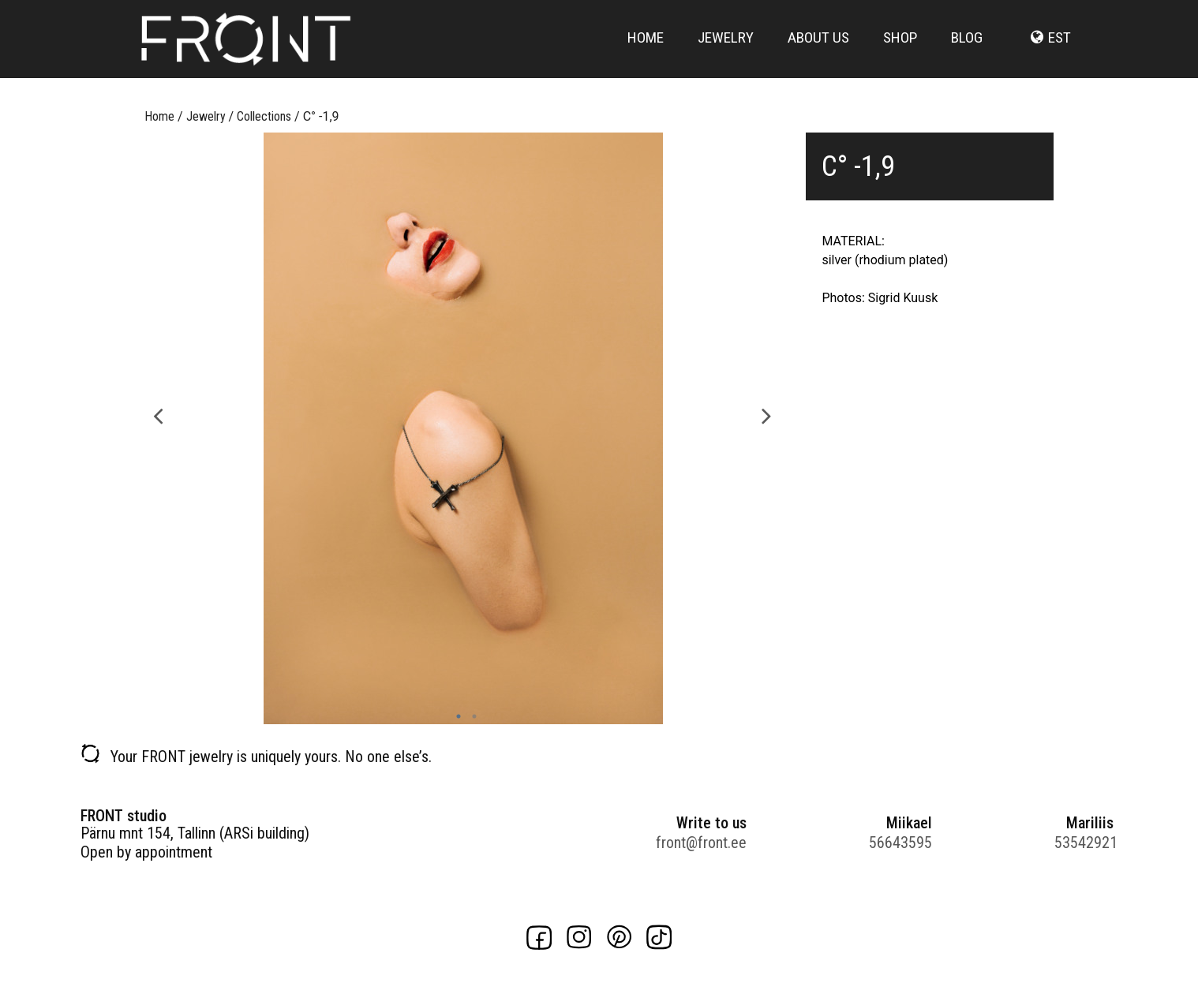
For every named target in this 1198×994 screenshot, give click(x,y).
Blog (967, 49)
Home (645, 49)
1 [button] (454, 716)
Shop (900, 49)
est (1059, 49)
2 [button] (470, 716)
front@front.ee (701, 842)
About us (818, 49)
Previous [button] (158, 414)
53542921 (1086, 842)
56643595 (900, 842)
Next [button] (767, 414)
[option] (462, 428)
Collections (264, 116)
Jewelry (726, 49)
